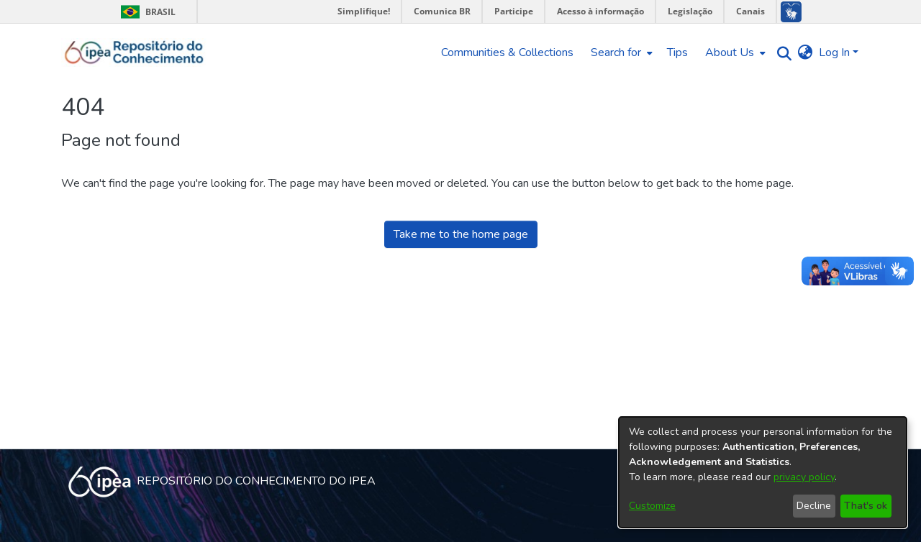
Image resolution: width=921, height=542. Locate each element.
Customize (652, 506)
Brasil (145, 12)
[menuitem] (620, 52)
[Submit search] (781, 52)
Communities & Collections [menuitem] (507, 52)
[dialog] (763, 472)
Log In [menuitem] (834, 52)
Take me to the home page (461, 234)
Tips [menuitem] (677, 52)
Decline (814, 506)
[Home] (134, 52)
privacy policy (804, 477)
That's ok (865, 506)
